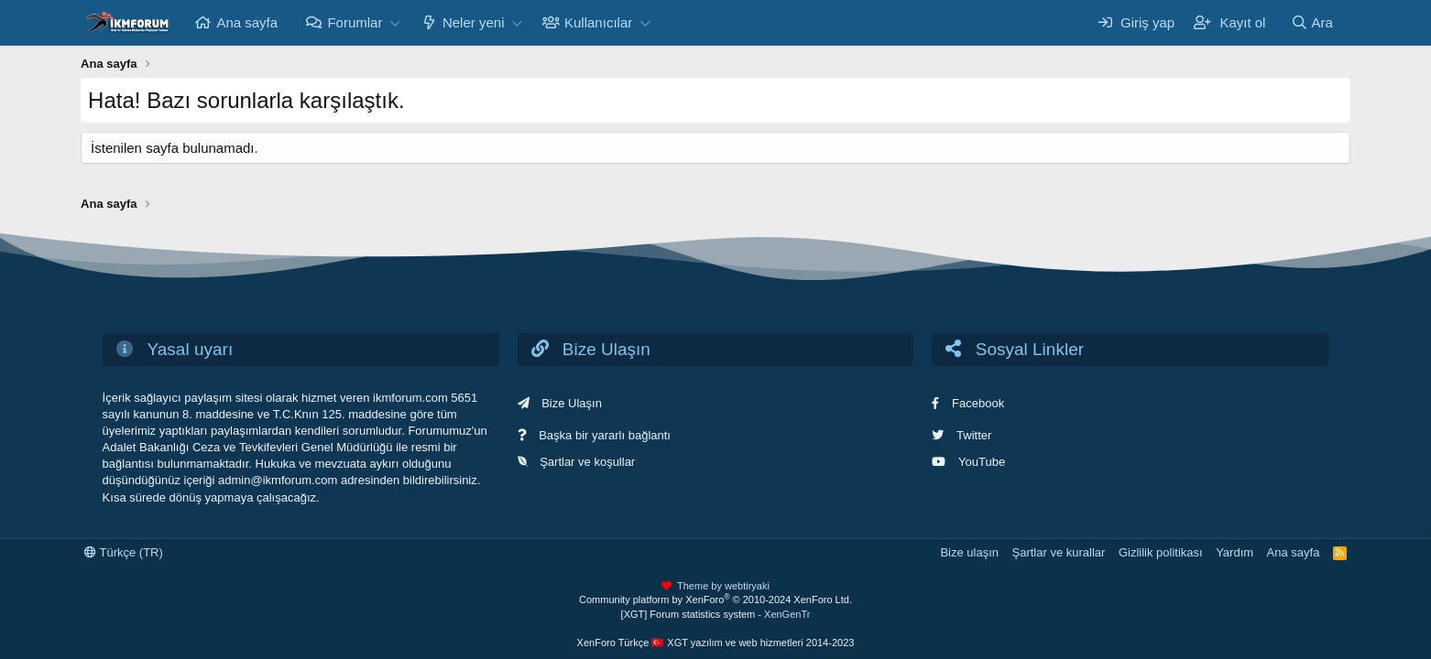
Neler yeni (473, 22)
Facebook (978, 403)
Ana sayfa (247, 22)
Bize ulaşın (969, 552)
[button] (395, 22)
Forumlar (354, 22)
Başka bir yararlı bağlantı (605, 435)
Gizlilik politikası (1161, 552)
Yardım (1234, 552)
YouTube (981, 462)
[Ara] (1312, 22)
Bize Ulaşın (571, 403)
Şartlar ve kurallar (1059, 552)
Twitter (973, 435)
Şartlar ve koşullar (587, 462)
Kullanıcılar (598, 22)
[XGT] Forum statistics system (716, 614)
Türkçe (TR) (123, 552)
